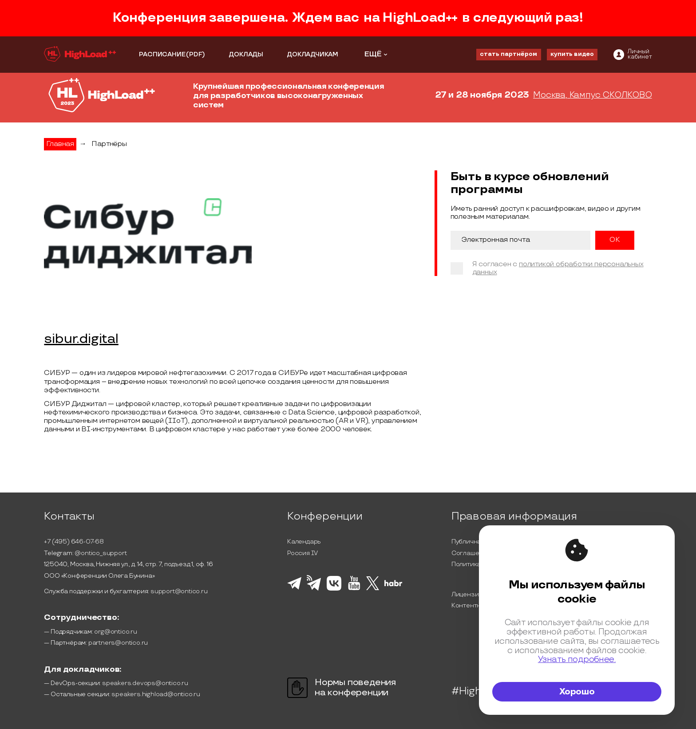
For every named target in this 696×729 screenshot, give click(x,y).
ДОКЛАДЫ (246, 54)
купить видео (572, 54)
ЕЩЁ (373, 54)
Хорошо (577, 691)
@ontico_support (101, 553)
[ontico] (632, 54)
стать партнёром (508, 54)
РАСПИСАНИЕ (162, 54)
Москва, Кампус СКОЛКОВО (592, 95)
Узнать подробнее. (577, 659)
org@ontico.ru (115, 631)
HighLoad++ (420, 18)
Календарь (304, 541)
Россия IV (302, 553)
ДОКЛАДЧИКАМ (312, 54)
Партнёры (109, 144)
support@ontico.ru (179, 591)
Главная (60, 144)
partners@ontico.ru (118, 642)
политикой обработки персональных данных (558, 268)
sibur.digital (81, 339)
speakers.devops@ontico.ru (145, 683)
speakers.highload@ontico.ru (155, 694)
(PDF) (195, 54)
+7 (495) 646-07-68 (73, 541)
